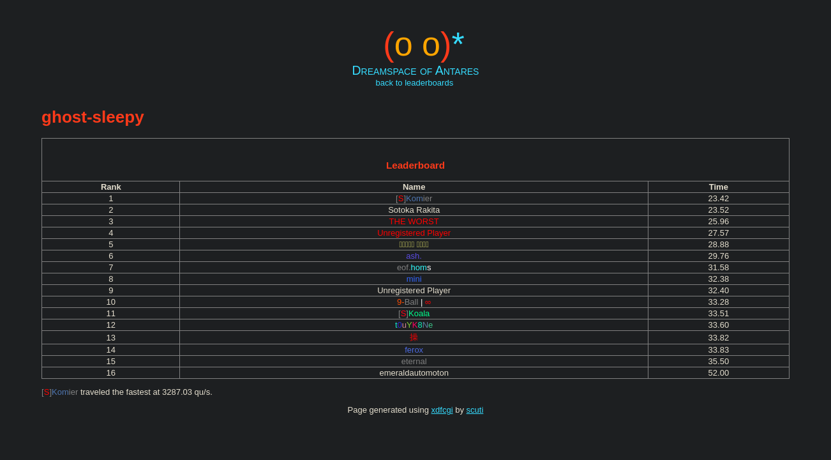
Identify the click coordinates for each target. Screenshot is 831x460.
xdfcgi (442, 410)
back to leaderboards (415, 83)
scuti (475, 410)
